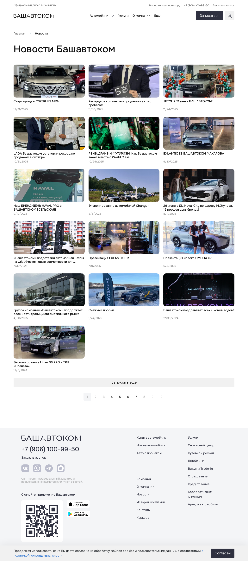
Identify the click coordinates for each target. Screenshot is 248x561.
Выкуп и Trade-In (200, 469)
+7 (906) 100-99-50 (50, 449)
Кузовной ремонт (201, 453)
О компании (145, 487)
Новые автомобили (151, 445)
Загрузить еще (124, 382)
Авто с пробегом (149, 453)
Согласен (223, 553)
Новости (143, 494)
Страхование (198, 476)
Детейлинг (196, 461)
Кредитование (198, 484)
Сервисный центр (201, 445)
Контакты (143, 510)
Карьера (143, 518)
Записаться (209, 16)
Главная (20, 33)
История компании (151, 502)
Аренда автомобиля (203, 504)
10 (160, 397)
